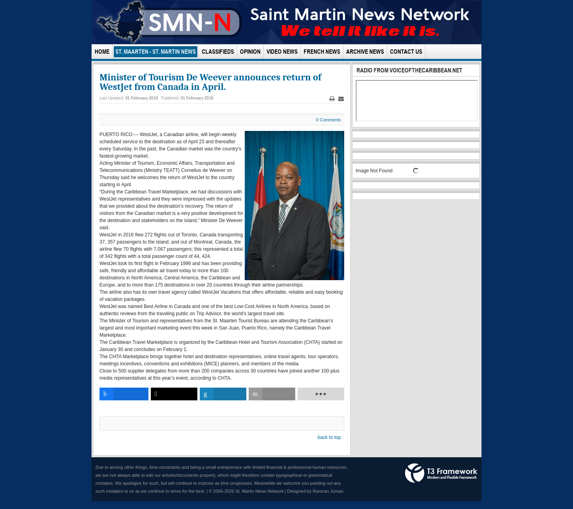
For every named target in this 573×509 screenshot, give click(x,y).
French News (322, 51)
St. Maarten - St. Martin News (155, 51)
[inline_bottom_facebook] (123, 394)
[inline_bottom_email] (272, 394)
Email (341, 99)
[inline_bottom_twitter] (174, 394)
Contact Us (406, 51)
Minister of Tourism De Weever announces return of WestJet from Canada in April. (210, 82)
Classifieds (218, 51)
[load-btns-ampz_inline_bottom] (321, 394)
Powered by (441, 473)
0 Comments (328, 119)
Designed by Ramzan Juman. (316, 491)
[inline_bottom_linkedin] (223, 394)
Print (332, 99)
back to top (329, 437)
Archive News (365, 51)
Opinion (250, 51)
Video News (282, 51)
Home (102, 51)
